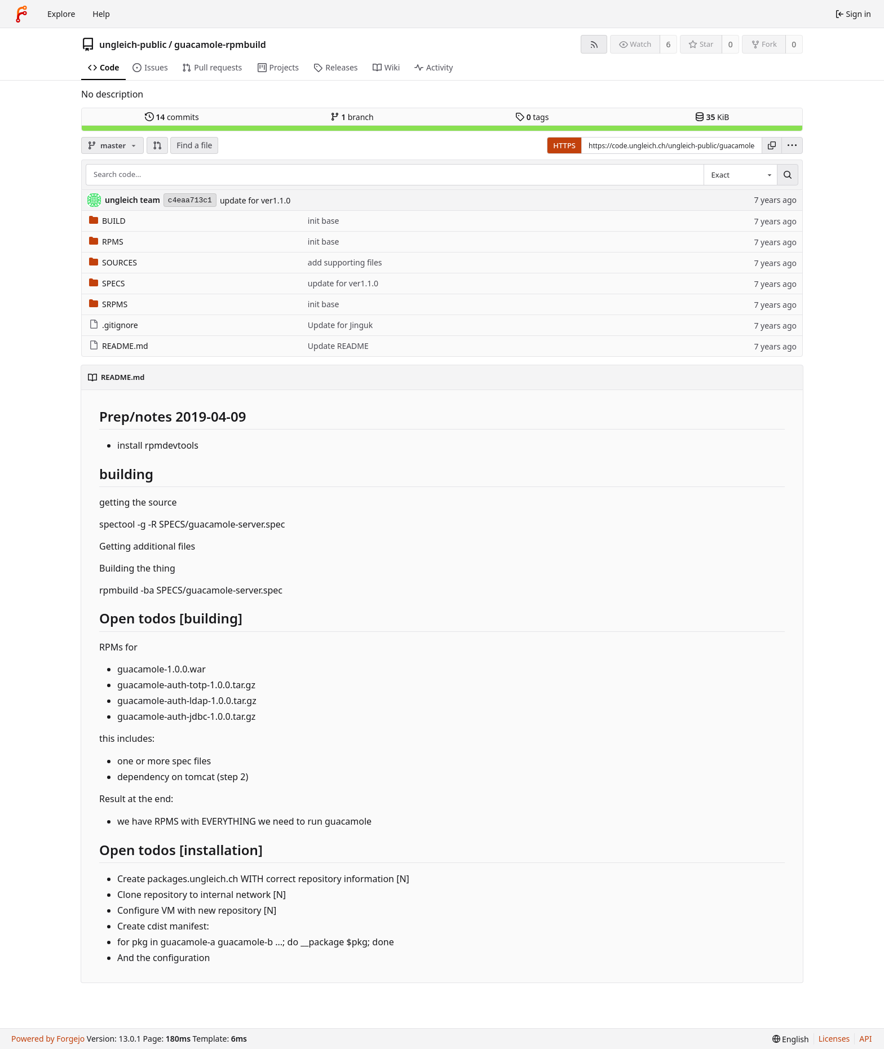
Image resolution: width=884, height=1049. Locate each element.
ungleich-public (133, 44)
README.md (118, 345)
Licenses (834, 1038)
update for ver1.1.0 (255, 200)
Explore (61, 13)
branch (352, 117)
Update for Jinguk (340, 325)
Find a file (194, 145)
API (865, 1038)
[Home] (21, 14)
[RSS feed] (594, 44)
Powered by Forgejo (48, 1038)
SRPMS (108, 304)
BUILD (107, 220)
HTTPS (564, 145)
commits (172, 117)
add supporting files (345, 262)
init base (323, 220)
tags (532, 117)
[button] (157, 145)
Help (101, 13)
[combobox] (740, 174)
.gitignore (113, 325)
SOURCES (113, 262)
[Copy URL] (772, 145)
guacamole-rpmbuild (220, 44)
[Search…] (787, 174)
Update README (338, 345)
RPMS (106, 241)
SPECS (107, 283)
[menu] (792, 145)
